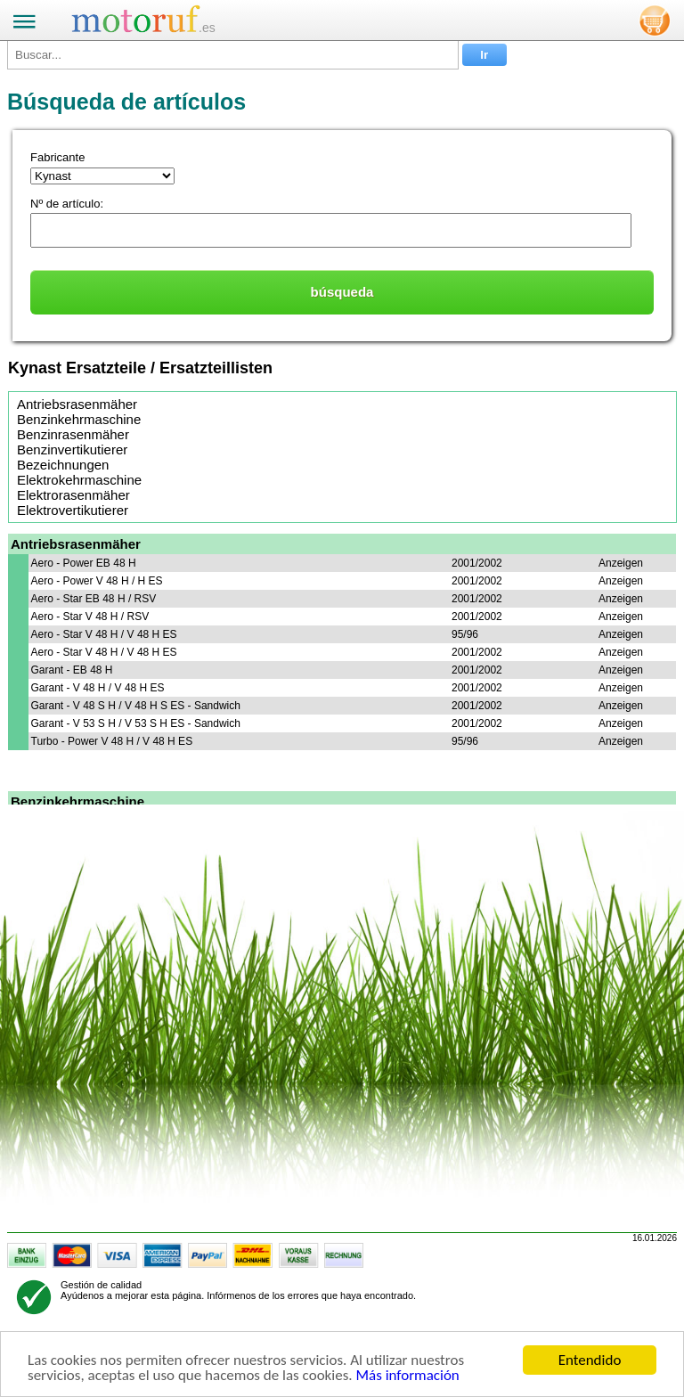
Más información (407, 1376)
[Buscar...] (233, 54)
